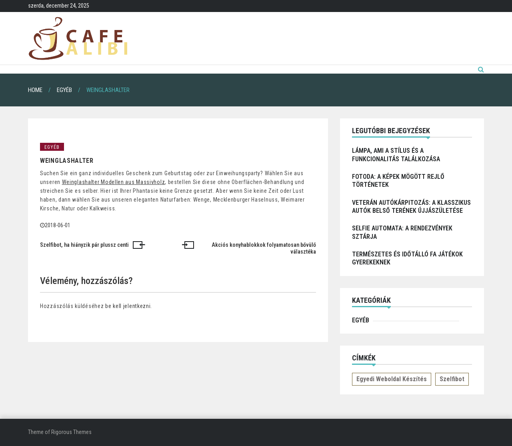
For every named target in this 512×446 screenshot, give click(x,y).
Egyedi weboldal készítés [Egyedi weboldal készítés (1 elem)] (391, 379)
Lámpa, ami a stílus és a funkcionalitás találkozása (396, 154)
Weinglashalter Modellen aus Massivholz (113, 182)
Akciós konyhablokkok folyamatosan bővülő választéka (264, 248)
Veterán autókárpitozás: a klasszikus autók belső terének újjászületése (411, 206)
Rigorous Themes (71, 432)
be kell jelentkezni (127, 306)
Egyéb (52, 147)
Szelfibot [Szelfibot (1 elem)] (452, 379)
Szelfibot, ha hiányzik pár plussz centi (84, 245)
